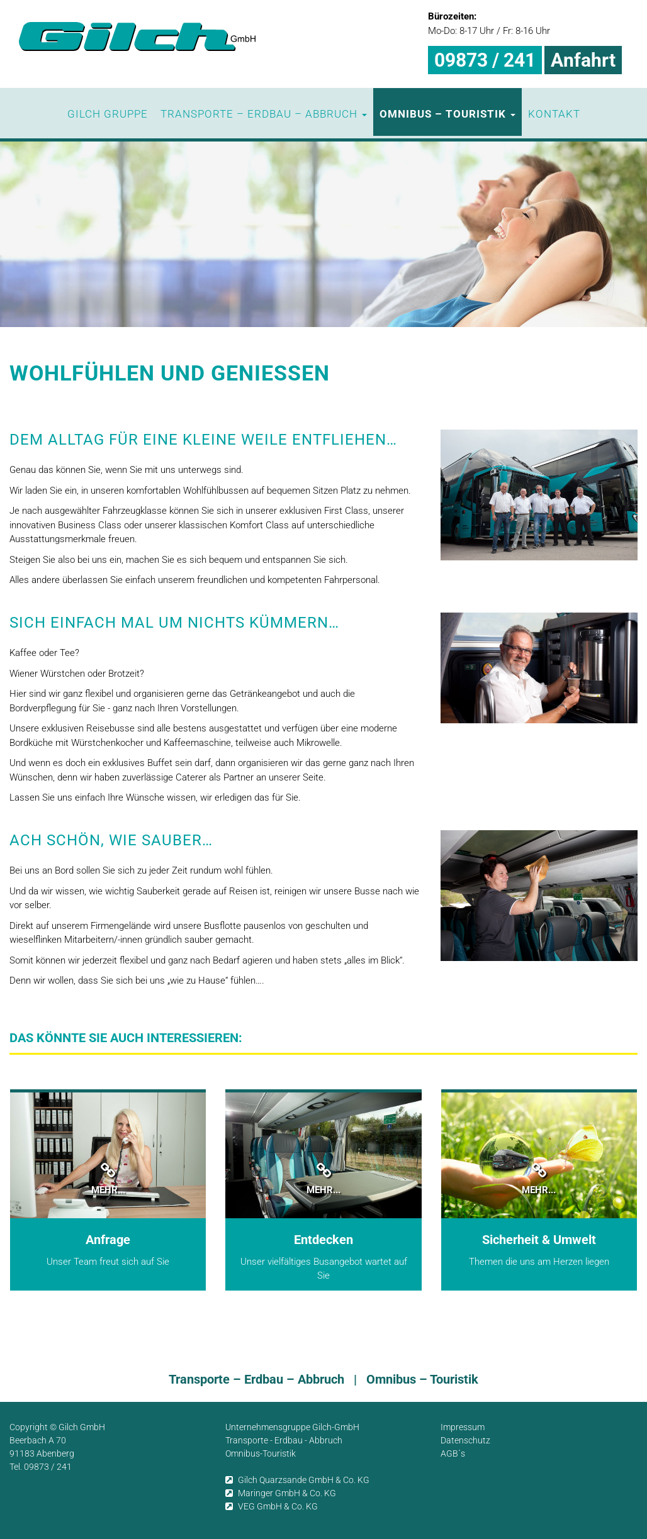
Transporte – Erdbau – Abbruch (263, 114)
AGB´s (453, 1453)
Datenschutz (465, 1440)
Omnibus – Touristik (447, 114)
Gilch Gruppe (107, 114)
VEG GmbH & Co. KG (271, 1506)
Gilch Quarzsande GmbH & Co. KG (297, 1480)
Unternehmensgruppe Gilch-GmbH (292, 1427)
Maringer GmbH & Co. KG (280, 1493)
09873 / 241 (485, 60)
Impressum (463, 1427)
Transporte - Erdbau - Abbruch (283, 1440)
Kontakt (554, 114)
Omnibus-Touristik (260, 1453)
